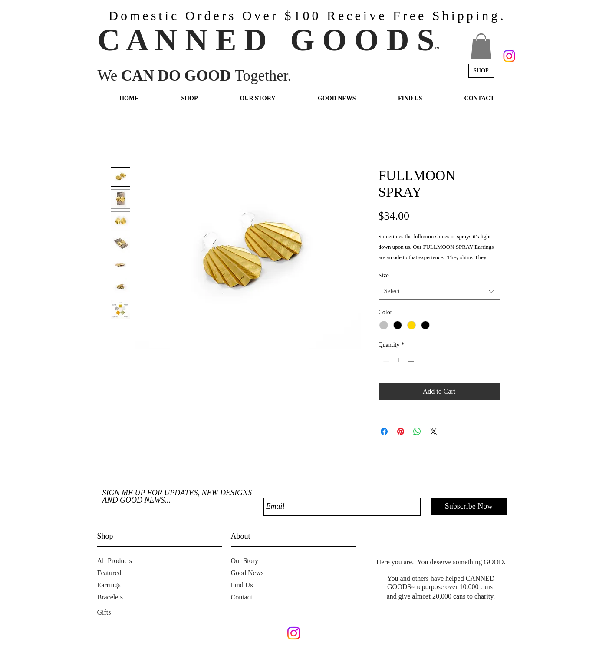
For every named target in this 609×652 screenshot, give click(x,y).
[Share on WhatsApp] (417, 431)
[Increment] (411, 361)
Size (384, 275)
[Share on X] (433, 431)
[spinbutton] (398, 361)
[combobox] (439, 291)
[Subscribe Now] (469, 506)
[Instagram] (509, 56)
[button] (481, 46)
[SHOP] (481, 71)
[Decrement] (385, 361)
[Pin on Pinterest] (400, 431)
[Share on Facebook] (384, 431)
